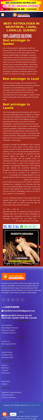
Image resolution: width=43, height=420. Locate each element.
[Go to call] (4, 414)
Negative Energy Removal (11, 392)
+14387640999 (11, 307)
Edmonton (6, 381)
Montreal (5, 368)
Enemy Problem (8, 395)
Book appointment (9, 344)
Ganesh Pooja (7, 352)
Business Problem (8, 330)
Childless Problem (8, 333)
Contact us (6, 341)
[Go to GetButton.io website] (5, 418)
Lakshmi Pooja (7, 355)
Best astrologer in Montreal (30, 209)
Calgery (4, 384)
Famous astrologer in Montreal (13, 179)
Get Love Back (7, 325)
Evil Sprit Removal (8, 397)
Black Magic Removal (10, 328)
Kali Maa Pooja (7, 357)
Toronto (5, 370)
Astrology (6, 175)
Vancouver (6, 373)
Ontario (4, 365)
